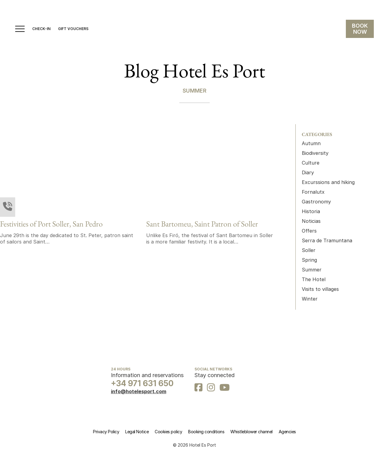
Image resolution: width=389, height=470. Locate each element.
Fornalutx (313, 192)
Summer (312, 270)
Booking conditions (206, 431)
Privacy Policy (106, 431)
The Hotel (313, 279)
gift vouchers (73, 29)
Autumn (311, 143)
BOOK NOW (360, 28)
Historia (311, 211)
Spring (309, 260)
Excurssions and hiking (328, 182)
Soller (308, 250)
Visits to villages (320, 289)
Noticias (311, 221)
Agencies (287, 431)
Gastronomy (316, 202)
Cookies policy (168, 431)
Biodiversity (315, 153)
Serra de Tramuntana (327, 240)
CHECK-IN (41, 29)
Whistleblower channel (251, 431)
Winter (310, 299)
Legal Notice (137, 431)
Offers (309, 231)
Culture (310, 163)
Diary (308, 172)
